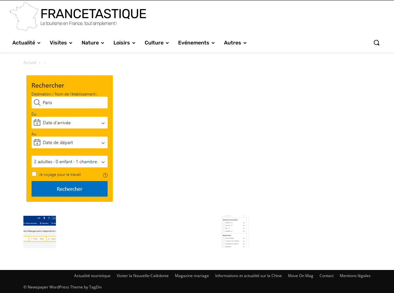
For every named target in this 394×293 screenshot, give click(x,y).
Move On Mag (300, 275)
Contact (327, 275)
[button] (376, 42)
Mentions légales (355, 275)
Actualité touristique (92, 275)
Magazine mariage (192, 275)
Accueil (29, 62)
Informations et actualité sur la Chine (248, 275)
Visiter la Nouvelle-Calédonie (143, 275)
